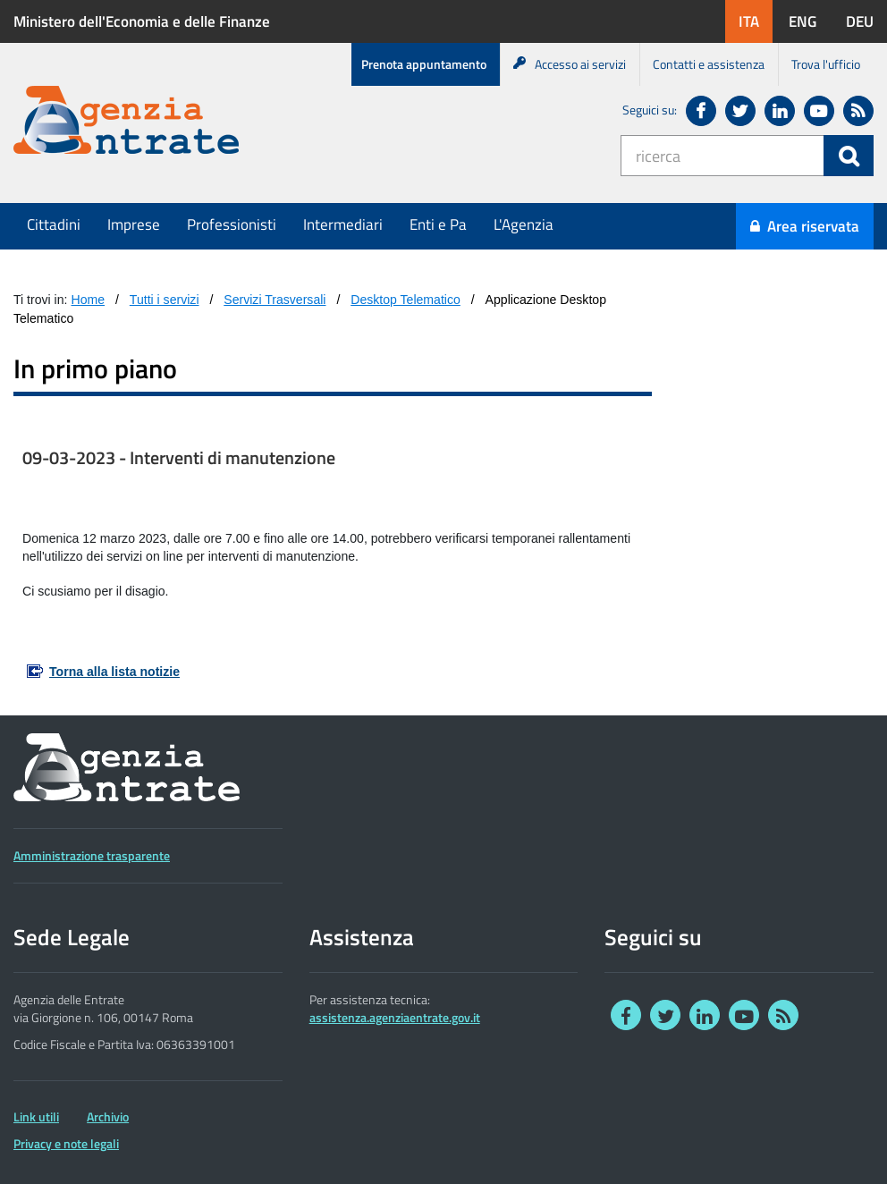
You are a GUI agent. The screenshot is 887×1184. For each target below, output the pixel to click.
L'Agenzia (523, 224)
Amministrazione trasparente (91, 856)
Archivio (108, 1117)
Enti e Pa (438, 224)
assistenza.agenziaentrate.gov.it (394, 1018)
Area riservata (804, 226)
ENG (809, 21)
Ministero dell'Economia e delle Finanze (141, 21)
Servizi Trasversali (274, 299)
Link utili (36, 1117)
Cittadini (53, 224)
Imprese (133, 224)
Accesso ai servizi (569, 64)
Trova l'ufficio (825, 64)
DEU (866, 21)
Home (89, 299)
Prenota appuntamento (423, 64)
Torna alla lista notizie (114, 671)
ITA (756, 21)
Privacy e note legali (66, 1144)
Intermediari (343, 224)
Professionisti (231, 224)
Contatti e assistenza (709, 64)
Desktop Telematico (405, 299)
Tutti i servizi (164, 299)
